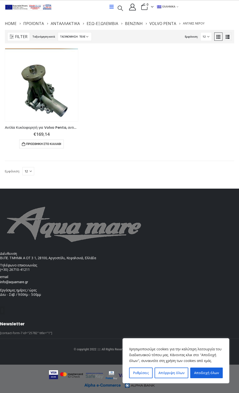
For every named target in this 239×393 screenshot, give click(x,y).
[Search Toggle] (120, 8)
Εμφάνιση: (191, 36)
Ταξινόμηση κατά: (43, 36)
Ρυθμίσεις (141, 372)
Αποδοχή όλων (206, 372)
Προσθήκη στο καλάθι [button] (43, 144)
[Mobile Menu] (111, 7)
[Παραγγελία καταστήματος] (75, 36)
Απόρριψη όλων (171, 372)
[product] (41, 84)
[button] (2, 310)
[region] (176, 360)
